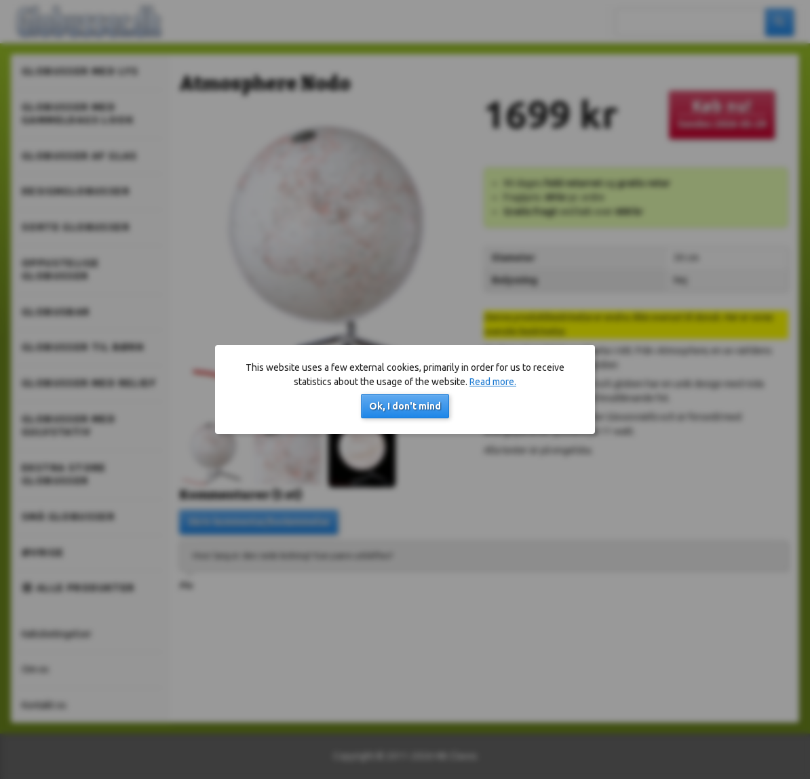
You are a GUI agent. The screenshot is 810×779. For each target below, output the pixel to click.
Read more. (492, 381)
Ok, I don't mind (405, 406)
